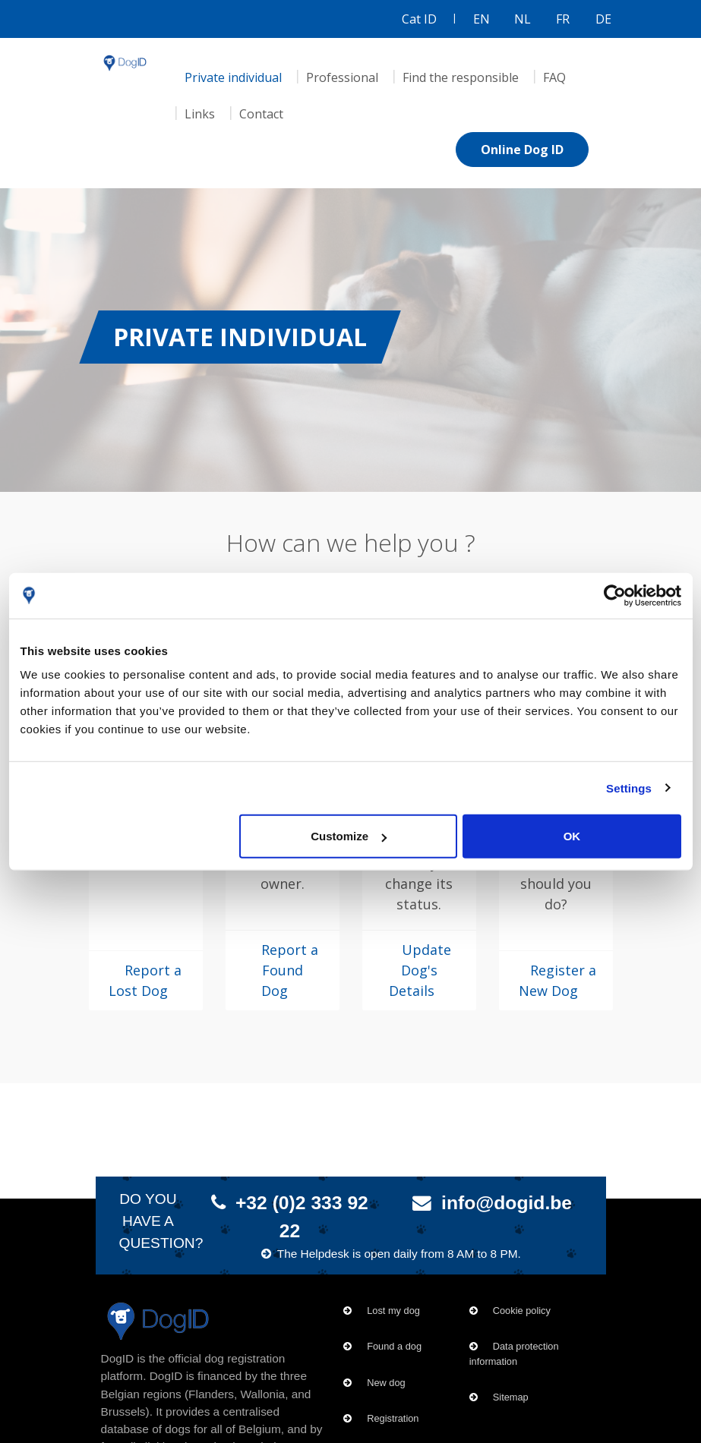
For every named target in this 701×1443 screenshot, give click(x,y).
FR (563, 19)
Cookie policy (522, 1310)
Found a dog (394, 1346)
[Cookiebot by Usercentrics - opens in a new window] (614, 595)
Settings (629, 787)
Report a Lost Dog (145, 980)
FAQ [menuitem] (554, 77)
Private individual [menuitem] (233, 77)
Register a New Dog (558, 980)
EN (481, 19)
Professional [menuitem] (342, 77)
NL (522, 19)
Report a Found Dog (289, 970)
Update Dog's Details (420, 970)
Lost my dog (393, 1310)
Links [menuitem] (200, 114)
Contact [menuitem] (261, 114)
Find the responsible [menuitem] (461, 77)
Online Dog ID (522, 149)
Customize (349, 836)
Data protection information (514, 1353)
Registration (392, 1418)
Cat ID (419, 19)
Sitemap (511, 1397)
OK (572, 836)
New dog (386, 1382)
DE (603, 19)
